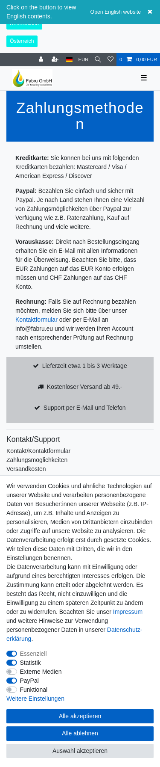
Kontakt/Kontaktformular (38, 450)
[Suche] (98, 59)
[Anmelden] (42, 59)
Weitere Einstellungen (35, 698)
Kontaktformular (36, 319)
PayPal (29, 680)
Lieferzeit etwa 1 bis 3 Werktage (84, 365)
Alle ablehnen (80, 733)
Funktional (34, 689)
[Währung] (84, 59)
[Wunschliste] (110, 59)
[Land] (69, 59)
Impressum (128, 611)
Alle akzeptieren (80, 716)
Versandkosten (26, 468)
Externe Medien (41, 671)
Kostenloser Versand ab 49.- (84, 386)
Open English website (115, 12)
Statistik (30, 662)
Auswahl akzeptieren (80, 750)
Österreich (22, 41)
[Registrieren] (56, 59)
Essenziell (33, 653)
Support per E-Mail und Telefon (85, 407)
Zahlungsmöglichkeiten (36, 459)
